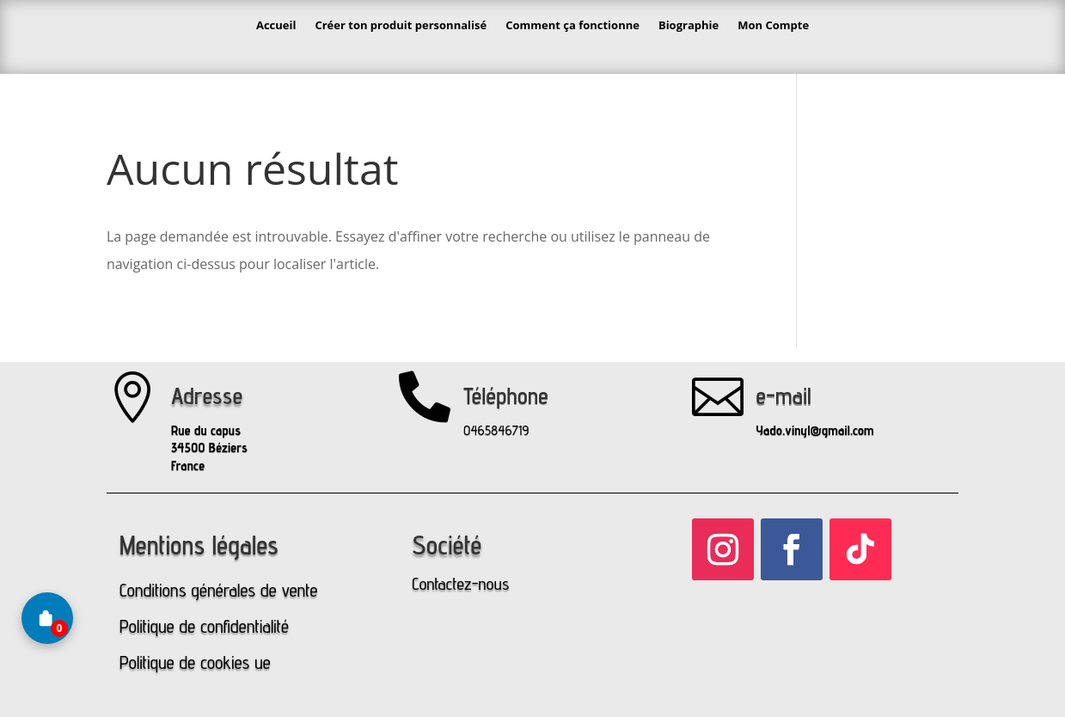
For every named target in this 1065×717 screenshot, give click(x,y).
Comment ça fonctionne (572, 25)
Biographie (688, 25)
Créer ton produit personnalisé (401, 25)
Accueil (276, 25)
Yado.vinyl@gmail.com (815, 430)
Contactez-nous (460, 583)
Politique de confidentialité (204, 626)
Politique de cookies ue (195, 662)
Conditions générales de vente (218, 590)
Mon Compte (773, 25)
